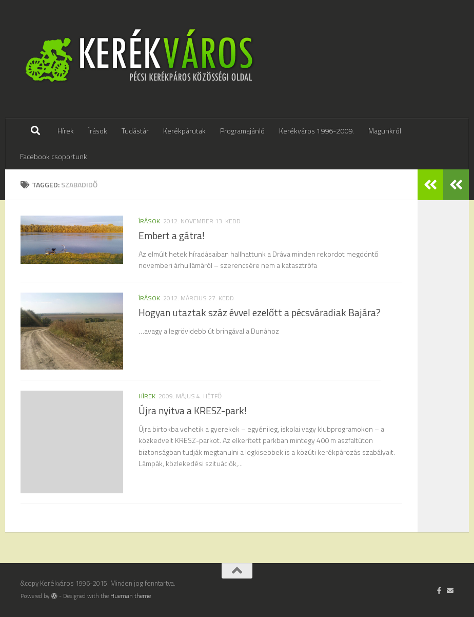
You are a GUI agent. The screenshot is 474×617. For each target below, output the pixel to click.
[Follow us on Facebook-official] (439, 590)
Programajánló (242, 130)
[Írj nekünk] (450, 590)
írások (149, 221)
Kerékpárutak (184, 130)
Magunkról (384, 130)
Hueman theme (130, 596)
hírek (147, 396)
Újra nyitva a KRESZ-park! (193, 410)
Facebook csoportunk (53, 156)
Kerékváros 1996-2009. (316, 130)
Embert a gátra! (172, 235)
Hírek (65, 130)
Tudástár (135, 130)
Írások (97, 130)
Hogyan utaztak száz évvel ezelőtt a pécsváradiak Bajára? (260, 312)
